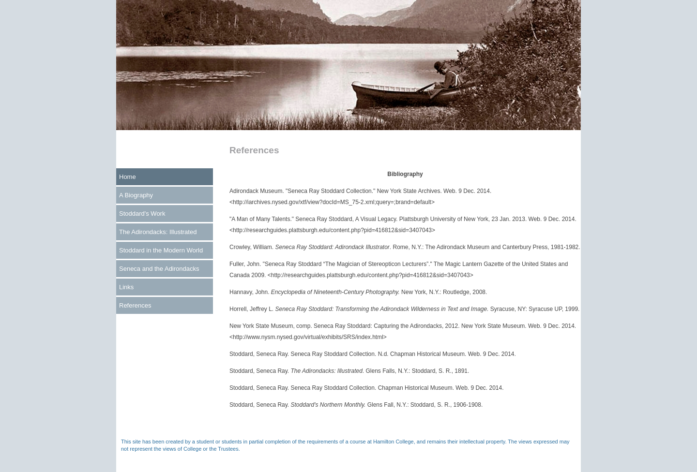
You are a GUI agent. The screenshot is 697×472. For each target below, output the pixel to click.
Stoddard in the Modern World (161, 250)
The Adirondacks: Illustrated (158, 232)
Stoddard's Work (142, 213)
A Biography (136, 195)
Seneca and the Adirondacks (159, 268)
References (135, 305)
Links (126, 287)
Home (127, 176)
